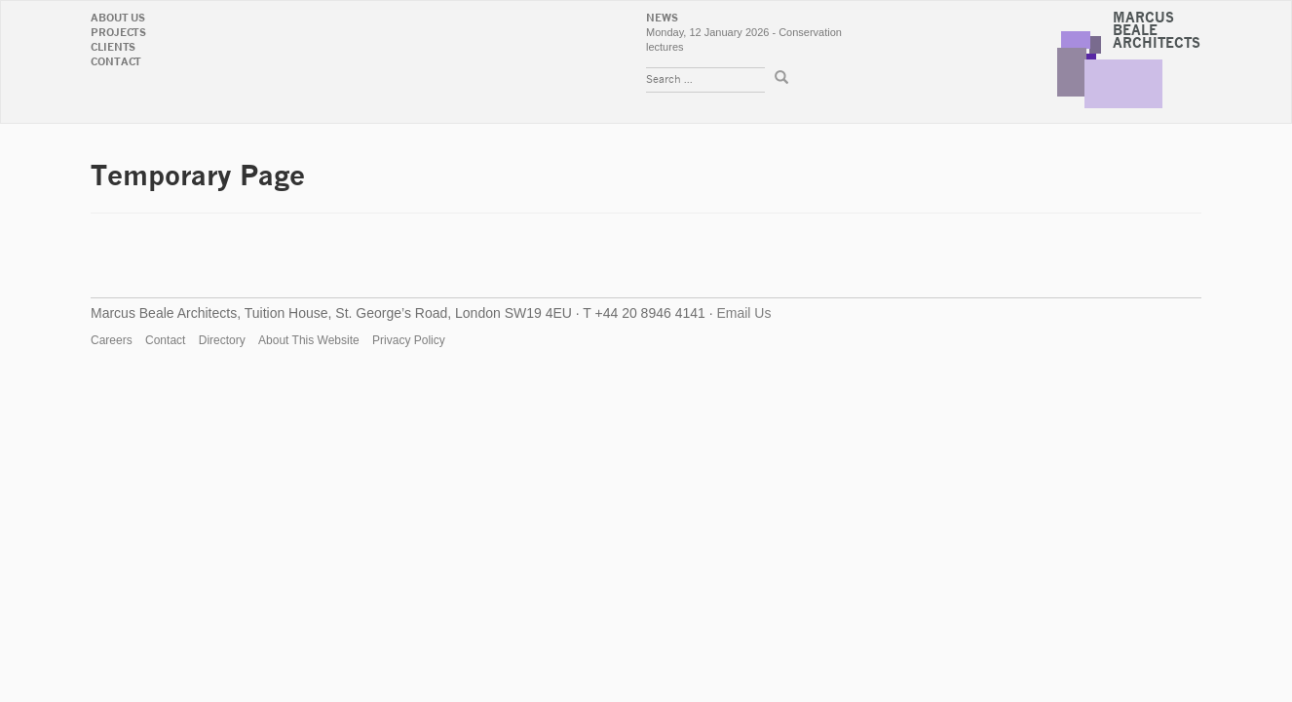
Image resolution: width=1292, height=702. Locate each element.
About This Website (309, 340)
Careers (112, 340)
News (662, 18)
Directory (222, 340)
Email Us (743, 313)
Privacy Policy (408, 340)
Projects (118, 32)
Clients (113, 47)
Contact (116, 62)
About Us (118, 18)
